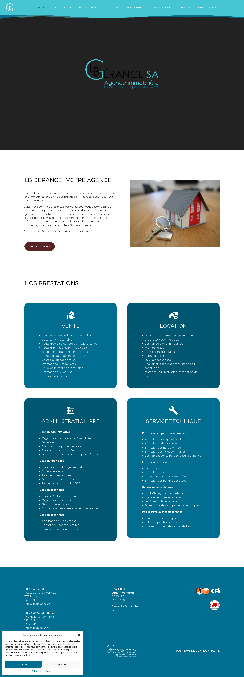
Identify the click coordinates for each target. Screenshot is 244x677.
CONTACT (213, 7)
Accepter (23, 664)
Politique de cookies (41, 671)
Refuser (61, 664)
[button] (78, 635)
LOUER (53, 7)
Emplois (201, 7)
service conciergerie (161, 7)
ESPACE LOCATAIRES (133, 7)
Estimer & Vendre (84, 7)
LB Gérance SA (183, 7)
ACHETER (64, 7)
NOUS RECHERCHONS (110, 7)
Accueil (42, 7)
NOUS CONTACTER (39, 248)
